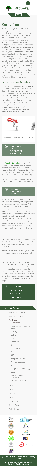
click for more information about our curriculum (17, 292)
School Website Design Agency (20, 463)
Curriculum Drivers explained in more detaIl (16, 150)
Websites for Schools (14, 462)
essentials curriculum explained (15, 191)
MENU (18, 15)
